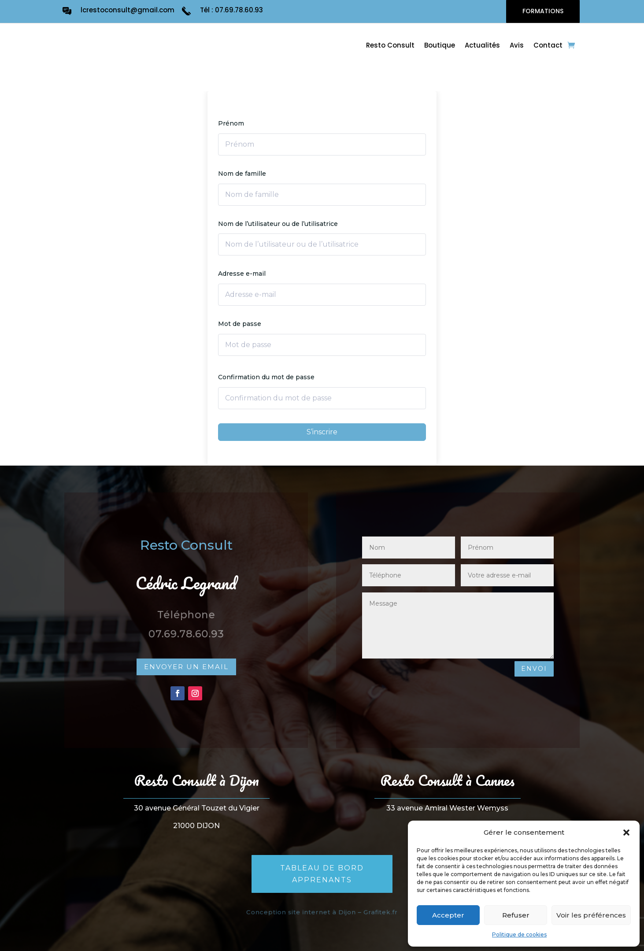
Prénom (231, 123)
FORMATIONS (542, 11)
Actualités (482, 46)
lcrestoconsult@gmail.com (127, 10)
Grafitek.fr (375, 912)
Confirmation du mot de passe (266, 377)
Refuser (515, 915)
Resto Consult (390, 46)
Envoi (534, 669)
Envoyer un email (186, 666)
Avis (517, 46)
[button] (626, 832)
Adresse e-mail (242, 274)
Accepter (448, 915)
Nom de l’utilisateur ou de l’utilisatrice (278, 224)
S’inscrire (322, 432)
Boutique (439, 46)
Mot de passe (239, 324)
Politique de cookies (519, 934)
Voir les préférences (591, 915)
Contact (548, 46)
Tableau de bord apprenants (322, 874)
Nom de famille (242, 174)
